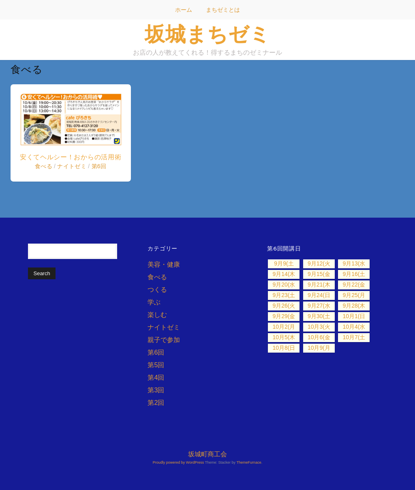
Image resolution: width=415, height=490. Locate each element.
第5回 (156, 365)
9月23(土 (283, 295)
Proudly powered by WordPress (178, 462)
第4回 (156, 377)
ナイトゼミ (71, 166)
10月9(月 (319, 347)
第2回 (156, 402)
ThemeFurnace (249, 462)
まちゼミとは (223, 9)
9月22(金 (353, 284)
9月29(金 (283, 316)
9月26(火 (283, 305)
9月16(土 (353, 274)
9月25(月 (353, 295)
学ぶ (154, 302)
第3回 (156, 390)
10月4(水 (353, 326)
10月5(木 (283, 337)
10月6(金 (319, 337)
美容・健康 (164, 264)
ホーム (183, 9)
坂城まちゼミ (207, 34)
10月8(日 (283, 347)
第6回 (99, 166)
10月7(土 (353, 337)
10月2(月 (283, 326)
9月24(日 (319, 295)
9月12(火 (319, 263)
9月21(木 (319, 284)
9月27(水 (319, 305)
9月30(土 (319, 316)
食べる (43, 166)
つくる (157, 289)
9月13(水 (353, 263)
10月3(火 (319, 326)
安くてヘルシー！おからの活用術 (71, 157)
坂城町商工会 (207, 454)
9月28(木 (353, 305)
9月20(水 (283, 284)
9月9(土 (283, 263)
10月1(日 (353, 316)
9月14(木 (283, 274)
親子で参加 (164, 339)
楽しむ (157, 314)
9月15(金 (319, 274)
